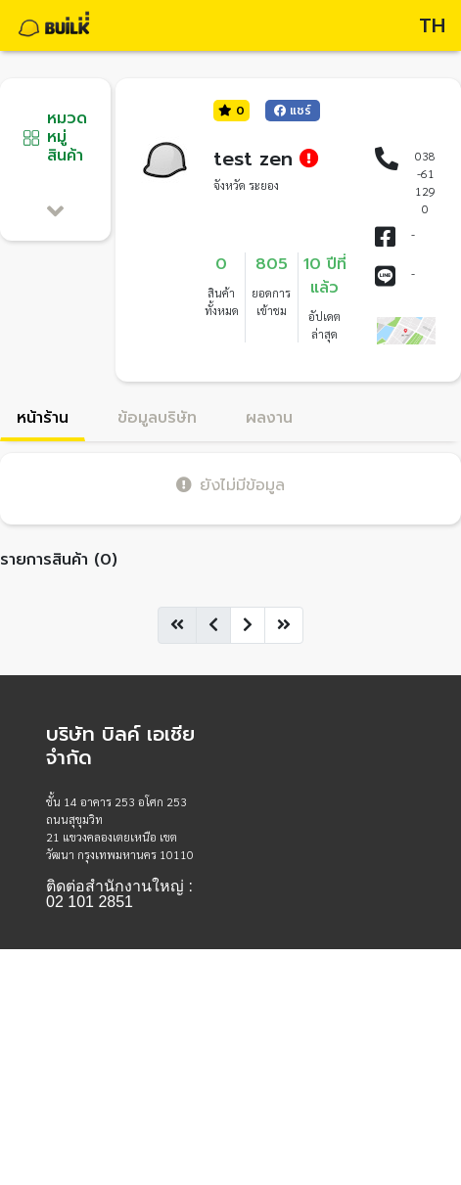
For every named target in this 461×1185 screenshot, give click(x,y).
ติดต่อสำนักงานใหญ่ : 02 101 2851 (119, 894)
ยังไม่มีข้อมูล (230, 485)
